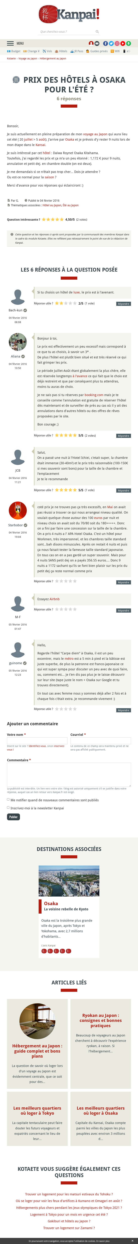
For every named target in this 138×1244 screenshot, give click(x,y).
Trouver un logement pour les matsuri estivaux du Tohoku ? (69, 1194)
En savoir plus (102, 1241)
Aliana (15, 356)
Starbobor (15, 525)
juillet (28, 139)
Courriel (78, 735)
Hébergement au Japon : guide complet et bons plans (37, 1051)
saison (49, 177)
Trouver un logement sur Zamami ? (69, 1228)
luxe (76, 292)
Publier (13, 817)
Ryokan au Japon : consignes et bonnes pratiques (101, 1020)
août (42, 139)
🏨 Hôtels (61, 51)
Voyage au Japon (28, 58)
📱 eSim (128, 51)
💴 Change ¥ (31, 51)
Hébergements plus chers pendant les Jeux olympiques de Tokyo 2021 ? (69, 1207)
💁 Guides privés (97, 51)
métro (69, 658)
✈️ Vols (47, 51)
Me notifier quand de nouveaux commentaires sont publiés (55, 800)
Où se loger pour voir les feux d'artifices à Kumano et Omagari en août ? (69, 1201)
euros (98, 518)
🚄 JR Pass (76, 51)
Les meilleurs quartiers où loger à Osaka (101, 1111)
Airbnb (55, 599)
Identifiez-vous (37, 746)
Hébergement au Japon (53, 58)
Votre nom (16, 735)
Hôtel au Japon (52, 205)
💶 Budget (13, 51)
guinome (15, 663)
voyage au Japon (95, 134)
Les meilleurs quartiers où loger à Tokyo (37, 1111)
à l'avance (80, 376)
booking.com (94, 395)
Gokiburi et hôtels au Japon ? (69, 1221)
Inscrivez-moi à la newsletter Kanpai (37, 808)
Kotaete (11, 58)
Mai (110, 507)
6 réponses (69, 98)
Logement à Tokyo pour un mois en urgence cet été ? (69, 1214)
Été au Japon (71, 205)
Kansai (40, 145)
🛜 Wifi (115, 51)
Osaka (69, 139)
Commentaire (19, 760)
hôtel (46, 153)
